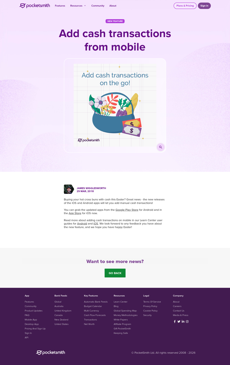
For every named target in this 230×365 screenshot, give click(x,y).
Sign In (28, 333)
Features (60, 5)
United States (61, 324)
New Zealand (61, 319)
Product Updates (33, 310)
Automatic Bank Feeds (96, 301)
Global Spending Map (125, 310)
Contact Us (178, 310)
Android (82, 223)
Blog (116, 306)
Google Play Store (126, 209)
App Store (75, 213)
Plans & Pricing (185, 5)
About (112, 5)
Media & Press (180, 315)
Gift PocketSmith (122, 328)
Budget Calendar (93, 306)
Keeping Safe (121, 333)
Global (57, 301)
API (26, 337)
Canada (58, 315)
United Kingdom (62, 310)
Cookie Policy (150, 310)
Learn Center (120, 301)
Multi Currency (91, 310)
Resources (78, 5)
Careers (177, 306)
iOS (95, 223)
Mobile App (31, 319)
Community (97, 5)
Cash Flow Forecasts (95, 315)
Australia (58, 306)
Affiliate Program (122, 324)
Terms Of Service (152, 301)
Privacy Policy (150, 306)
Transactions (90, 319)
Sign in (204, 5)
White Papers (121, 319)
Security (147, 315)
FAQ (27, 315)
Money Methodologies (126, 315)
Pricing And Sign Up (35, 328)
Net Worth (89, 324)
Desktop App (32, 324)
